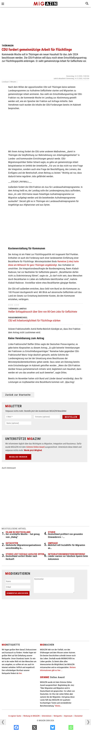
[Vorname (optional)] (47, 416)
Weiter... (58, 706)
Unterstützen (47, 716)
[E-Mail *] (18, 416)
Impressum (68, 716)
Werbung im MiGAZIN (31, 716)
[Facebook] (29, 728)
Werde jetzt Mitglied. (33, 450)
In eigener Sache (14, 716)
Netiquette (58, 716)
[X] (47, 728)
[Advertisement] (45, 24)
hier (20, 673)
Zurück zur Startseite (18, 394)
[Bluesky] (65, 728)
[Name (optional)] (18, 423)
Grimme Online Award (35, 447)
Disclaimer (79, 716)
